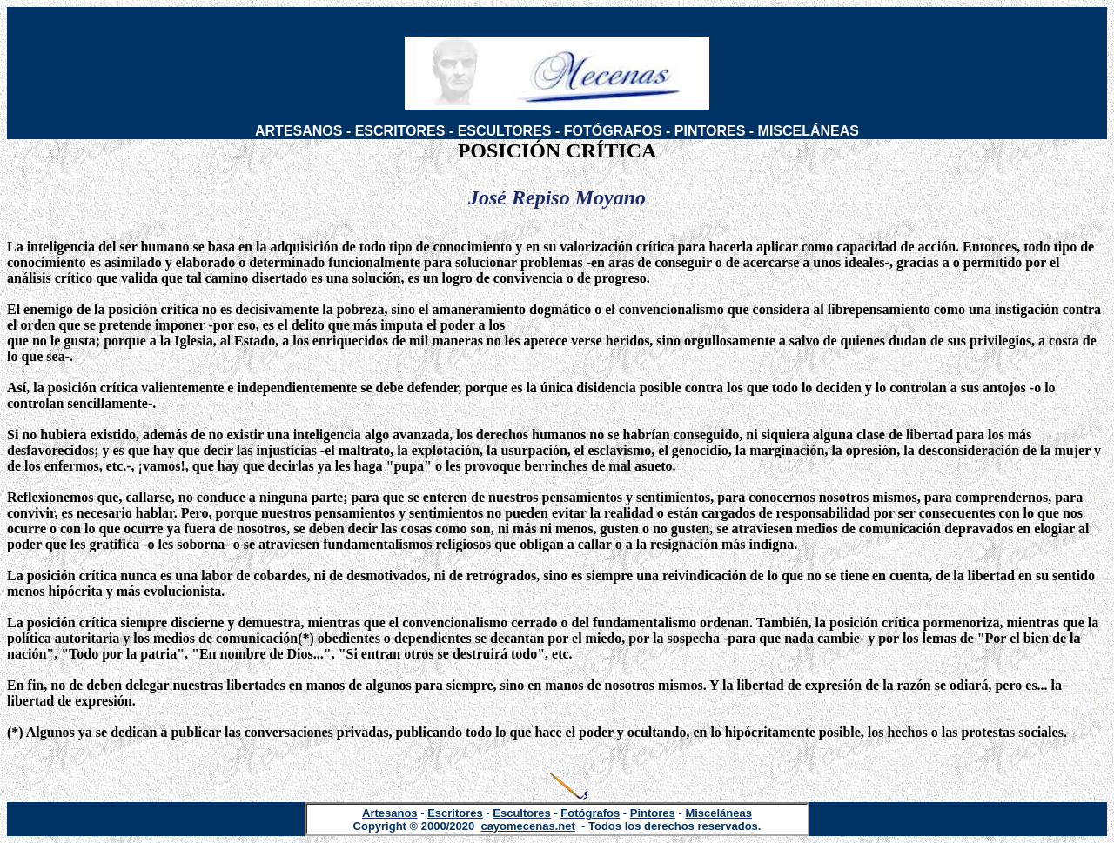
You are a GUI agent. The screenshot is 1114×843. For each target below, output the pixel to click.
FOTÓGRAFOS (613, 131)
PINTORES (710, 131)
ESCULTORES (505, 131)
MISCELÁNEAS (808, 131)
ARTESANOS (298, 131)
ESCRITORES (400, 131)
